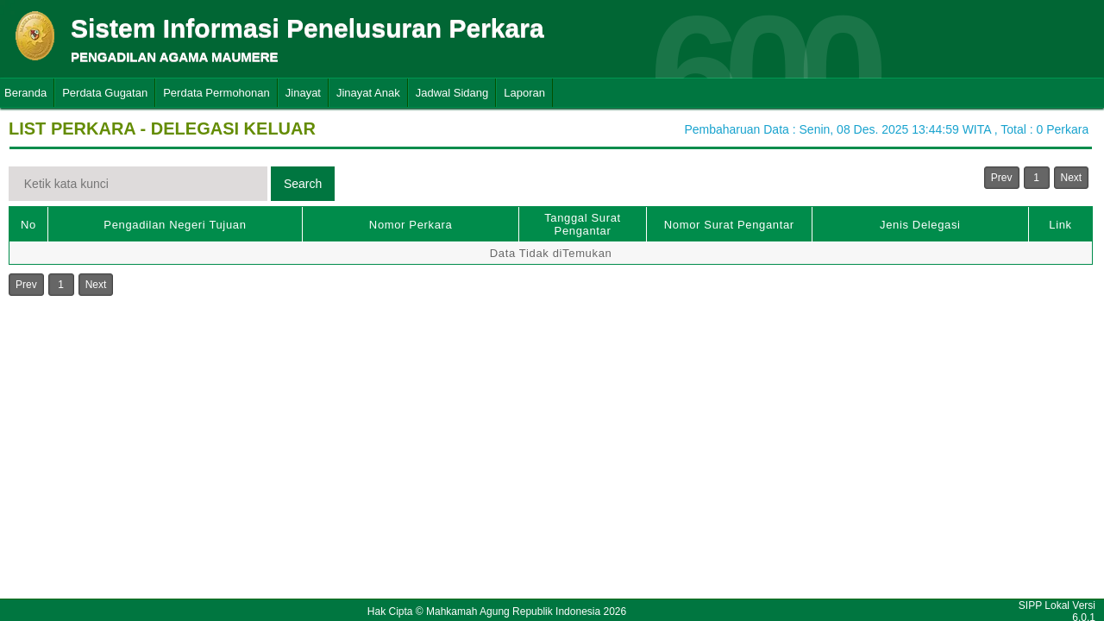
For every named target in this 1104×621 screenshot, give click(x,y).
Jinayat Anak (368, 92)
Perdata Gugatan (104, 92)
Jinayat (303, 92)
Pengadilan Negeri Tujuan (175, 224)
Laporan (524, 92)
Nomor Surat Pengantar (729, 224)
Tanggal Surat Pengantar (582, 224)
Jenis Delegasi (920, 224)
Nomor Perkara (411, 224)
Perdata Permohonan (216, 92)
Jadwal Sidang (452, 92)
